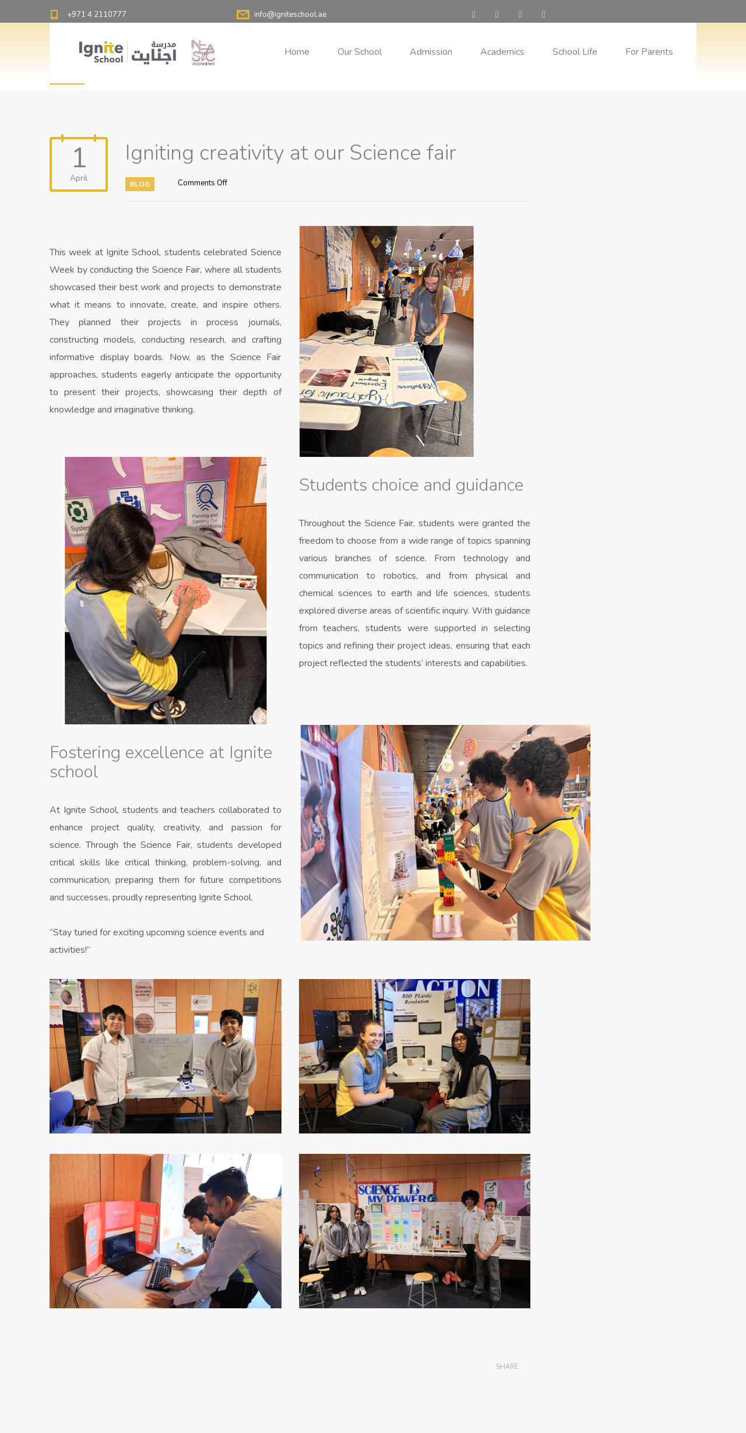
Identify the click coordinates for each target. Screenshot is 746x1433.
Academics (502, 51)
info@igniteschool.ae (290, 14)
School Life (575, 51)
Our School (359, 51)
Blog (140, 184)
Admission (431, 51)
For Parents (649, 51)
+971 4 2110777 (96, 14)
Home (296, 51)
